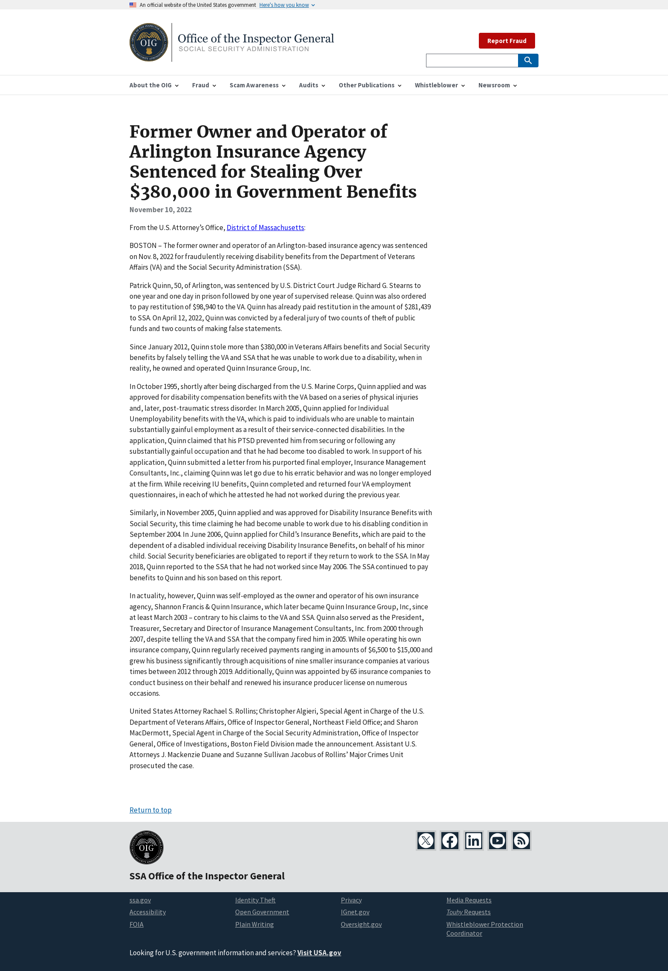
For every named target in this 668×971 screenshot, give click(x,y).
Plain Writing (254, 924)
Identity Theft (255, 900)
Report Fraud (507, 41)
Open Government (262, 912)
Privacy (351, 900)
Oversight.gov (361, 924)
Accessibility (148, 912)
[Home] (232, 56)
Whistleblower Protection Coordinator (484, 928)
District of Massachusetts (265, 227)
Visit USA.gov (319, 952)
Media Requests (469, 900)
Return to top (151, 810)
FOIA (137, 924)
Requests (468, 912)
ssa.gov (140, 900)
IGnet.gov (355, 912)
